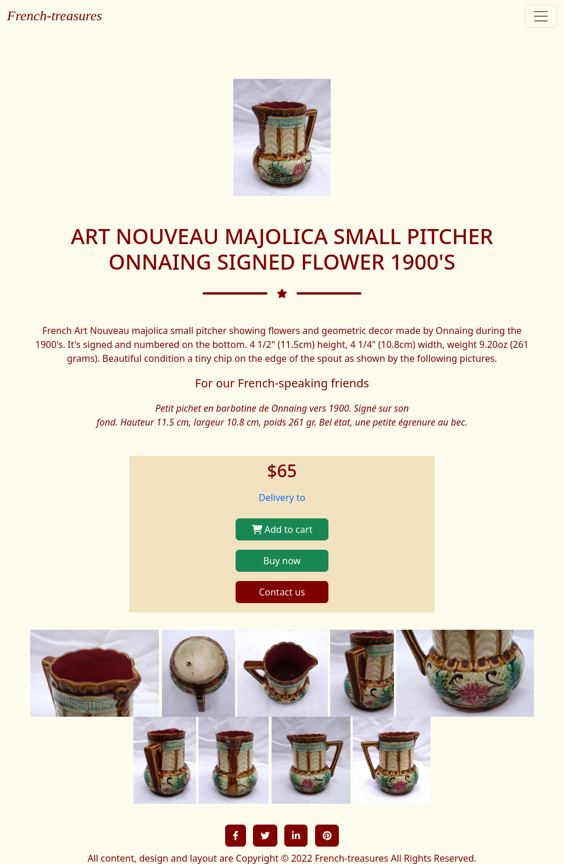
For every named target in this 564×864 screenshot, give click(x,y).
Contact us (282, 592)
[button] (235, 836)
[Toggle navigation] (541, 16)
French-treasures (54, 15)
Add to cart (282, 529)
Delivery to (282, 497)
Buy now (282, 560)
